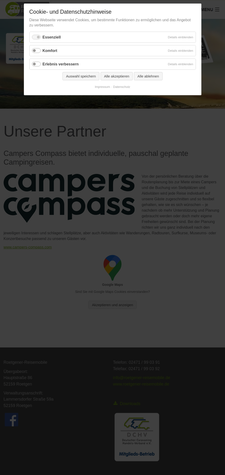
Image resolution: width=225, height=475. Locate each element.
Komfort (50, 51)
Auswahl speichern (81, 76)
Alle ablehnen (148, 76)
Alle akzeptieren (116, 76)
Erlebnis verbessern (61, 64)
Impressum (102, 87)
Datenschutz (121, 87)
